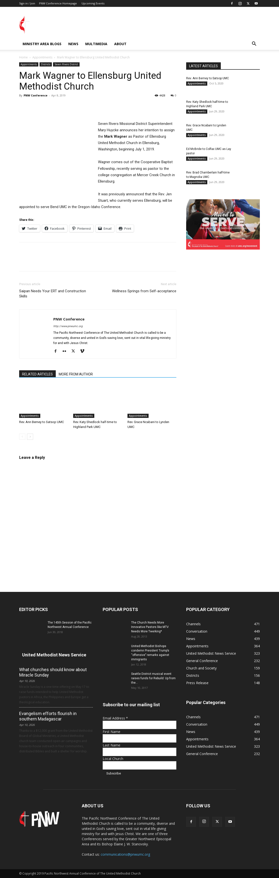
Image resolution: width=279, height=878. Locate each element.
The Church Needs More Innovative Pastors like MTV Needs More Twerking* (150, 627)
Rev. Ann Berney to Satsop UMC (41, 422)
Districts (45, 64)
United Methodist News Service (54, 654)
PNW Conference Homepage (58, 3)
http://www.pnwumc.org (68, 326)
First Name (111, 731)
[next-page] (30, 437)
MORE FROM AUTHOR (76, 374)
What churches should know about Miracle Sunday (53, 672)
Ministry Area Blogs (42, 43)
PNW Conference (35, 95)
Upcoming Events (93, 3)
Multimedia (96, 43)
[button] (254, 44)
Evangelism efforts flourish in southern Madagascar (48, 716)
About (120, 43)
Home (23, 57)
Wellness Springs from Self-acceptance (144, 291)
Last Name (111, 745)
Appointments (42, 57)
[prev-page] (22, 437)
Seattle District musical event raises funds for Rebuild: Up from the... (153, 678)
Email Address (115, 718)
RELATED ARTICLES (37, 374)
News (73, 43)
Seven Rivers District (66, 64)
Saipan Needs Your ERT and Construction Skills (52, 293)
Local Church (113, 758)
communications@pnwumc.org (125, 854)
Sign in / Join (27, 3)
